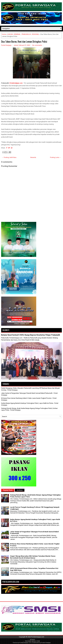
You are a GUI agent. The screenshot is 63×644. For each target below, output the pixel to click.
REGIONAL (35, 34)
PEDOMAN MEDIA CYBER (32, 641)
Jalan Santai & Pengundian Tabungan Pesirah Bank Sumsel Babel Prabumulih (26, 393)
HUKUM (10, 34)
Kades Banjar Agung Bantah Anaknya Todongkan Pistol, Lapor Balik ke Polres (27, 403)
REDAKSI (32, 639)
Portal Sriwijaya (45, 642)
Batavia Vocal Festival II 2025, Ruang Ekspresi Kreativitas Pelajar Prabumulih (30, 334)
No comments (37, 45)
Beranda (33, 157)
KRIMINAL (17, 34)
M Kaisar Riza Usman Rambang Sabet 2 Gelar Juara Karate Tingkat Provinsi (26, 398)
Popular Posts (8, 490)
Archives (20, 490)
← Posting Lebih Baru (9, 157)
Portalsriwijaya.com (16, 83)
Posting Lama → (55, 157)
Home (4, 34)
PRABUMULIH (26, 34)
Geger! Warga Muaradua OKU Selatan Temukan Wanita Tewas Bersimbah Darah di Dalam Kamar (32, 557)
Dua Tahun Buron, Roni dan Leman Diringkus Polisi (24, 41)
